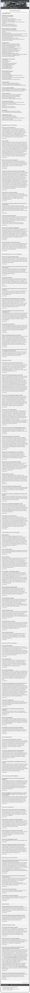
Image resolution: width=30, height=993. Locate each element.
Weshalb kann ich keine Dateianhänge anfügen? (10, 51)
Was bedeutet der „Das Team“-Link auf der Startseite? (11, 79)
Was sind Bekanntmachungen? (7, 65)
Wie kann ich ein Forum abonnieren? (8, 106)
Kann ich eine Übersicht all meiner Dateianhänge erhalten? (12, 112)
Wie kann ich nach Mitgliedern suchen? (8, 97)
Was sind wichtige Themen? (7, 66)
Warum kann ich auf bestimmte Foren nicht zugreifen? (11, 50)
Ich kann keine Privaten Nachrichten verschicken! (10, 83)
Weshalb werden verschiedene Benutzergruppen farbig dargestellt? (13, 77)
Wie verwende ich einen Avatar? (7, 37)
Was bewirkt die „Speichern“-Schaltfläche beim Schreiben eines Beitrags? (14, 54)
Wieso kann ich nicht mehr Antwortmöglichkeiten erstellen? (12, 48)
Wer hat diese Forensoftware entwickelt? (9, 115)
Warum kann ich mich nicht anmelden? (8, 20)
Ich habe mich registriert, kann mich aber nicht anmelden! (11, 19)
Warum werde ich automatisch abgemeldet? (9, 25)
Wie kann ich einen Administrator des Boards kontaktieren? (12, 120)
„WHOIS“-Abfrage (7, 952)
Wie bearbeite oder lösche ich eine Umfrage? (9, 49)
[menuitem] (4, 1)
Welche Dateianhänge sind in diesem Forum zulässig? (11, 111)
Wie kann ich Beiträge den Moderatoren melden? (10, 53)
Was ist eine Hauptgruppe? (6, 78)
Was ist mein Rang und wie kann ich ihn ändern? (10, 38)
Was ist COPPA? (5, 17)
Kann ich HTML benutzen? (6, 61)
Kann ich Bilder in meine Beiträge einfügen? (9, 63)
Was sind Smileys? (5, 62)
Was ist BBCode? (5, 60)
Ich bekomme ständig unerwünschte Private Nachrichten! (11, 84)
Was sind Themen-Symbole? (7, 68)
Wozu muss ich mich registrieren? (7, 16)
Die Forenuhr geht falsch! (6, 32)
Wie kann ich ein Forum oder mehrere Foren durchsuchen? (12, 94)
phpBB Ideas (4, 941)
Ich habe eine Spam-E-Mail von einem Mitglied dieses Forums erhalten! (14, 85)
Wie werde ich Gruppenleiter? (7, 76)
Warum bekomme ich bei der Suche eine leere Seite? (11, 96)
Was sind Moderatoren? (6, 73)
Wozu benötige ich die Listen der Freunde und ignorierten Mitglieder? (13, 88)
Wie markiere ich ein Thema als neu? (8, 56)
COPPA (11, 174)
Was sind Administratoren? (6, 72)
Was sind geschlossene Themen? (7, 67)
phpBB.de (10, 306)
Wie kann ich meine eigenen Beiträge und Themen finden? (12, 98)
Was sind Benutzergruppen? (7, 74)
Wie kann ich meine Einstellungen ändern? (9, 29)
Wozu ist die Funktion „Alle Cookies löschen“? (9, 26)
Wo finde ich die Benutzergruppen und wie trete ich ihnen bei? (12, 75)
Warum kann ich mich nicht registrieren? (9, 18)
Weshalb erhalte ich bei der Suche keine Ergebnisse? (11, 95)
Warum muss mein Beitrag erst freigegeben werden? (11, 55)
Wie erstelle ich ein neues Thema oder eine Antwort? (11, 43)
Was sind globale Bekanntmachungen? (8, 64)
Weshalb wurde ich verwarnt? (7, 52)
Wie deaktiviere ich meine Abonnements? (9, 107)
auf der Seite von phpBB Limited (14, 933)
